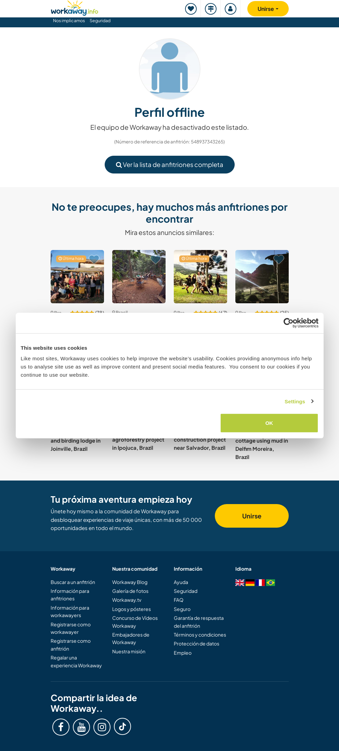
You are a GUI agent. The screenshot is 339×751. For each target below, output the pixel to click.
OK (269, 423)
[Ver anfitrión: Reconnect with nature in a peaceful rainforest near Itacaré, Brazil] (139, 276)
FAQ (178, 600)
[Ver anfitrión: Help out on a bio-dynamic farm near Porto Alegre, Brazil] (77, 276)
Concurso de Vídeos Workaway (135, 621)
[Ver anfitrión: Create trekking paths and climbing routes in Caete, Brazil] (262, 276)
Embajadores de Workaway (130, 638)
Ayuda (181, 582)
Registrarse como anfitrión (71, 644)
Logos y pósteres (131, 609)
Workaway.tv (126, 600)
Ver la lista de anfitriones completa (169, 164)
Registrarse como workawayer (71, 628)
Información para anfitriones (70, 594)
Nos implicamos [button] (69, 20)
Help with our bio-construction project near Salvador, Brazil (200, 439)
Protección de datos (196, 643)
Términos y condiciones (200, 634)
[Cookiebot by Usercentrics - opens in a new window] (288, 323)
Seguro (182, 609)
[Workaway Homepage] (75, 7)
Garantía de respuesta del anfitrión (199, 621)
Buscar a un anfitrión (73, 582)
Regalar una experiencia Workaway (76, 661)
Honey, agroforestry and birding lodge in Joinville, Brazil (76, 440)
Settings (295, 401)
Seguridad (100, 20)
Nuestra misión (128, 651)
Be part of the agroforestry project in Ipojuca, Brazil (138, 439)
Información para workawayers (70, 611)
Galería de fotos (130, 591)
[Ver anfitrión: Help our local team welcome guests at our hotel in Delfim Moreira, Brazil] (200, 276)
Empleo (183, 653)
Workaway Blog (129, 582)
